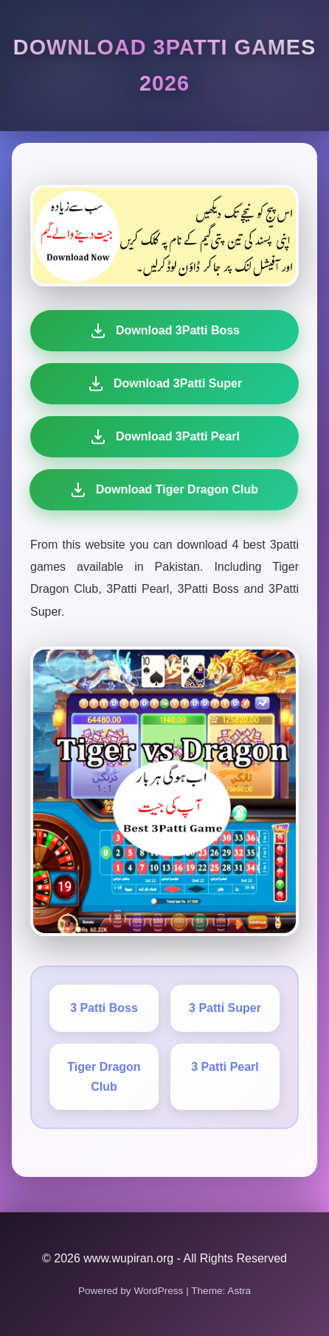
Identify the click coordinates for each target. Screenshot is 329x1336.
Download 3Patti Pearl (163, 437)
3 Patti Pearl (225, 1067)
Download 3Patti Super (164, 384)
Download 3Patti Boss (164, 331)
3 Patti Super (225, 1008)
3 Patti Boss (104, 1008)
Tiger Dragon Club (103, 1077)
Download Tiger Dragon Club (160, 490)
